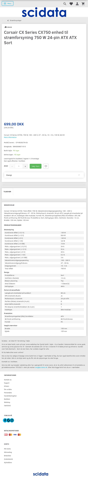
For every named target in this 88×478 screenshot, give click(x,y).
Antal (6, 166)
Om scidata (8, 389)
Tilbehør (7, 191)
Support (6, 383)
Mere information (10, 137)
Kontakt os (7, 380)
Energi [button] (9, 175)
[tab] (44, 175)
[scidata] (44, 12)
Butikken (7, 399)
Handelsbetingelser (10, 396)
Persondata (8, 393)
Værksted (7, 405)
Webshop (7, 402)
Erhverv (6, 386)
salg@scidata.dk (41, 367)
